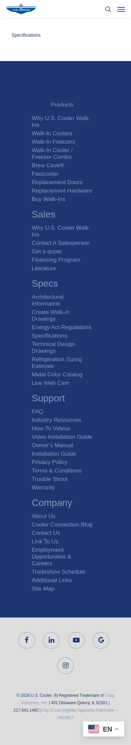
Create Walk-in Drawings (51, 315)
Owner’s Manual (52, 445)
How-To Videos (51, 428)
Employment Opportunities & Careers (51, 557)
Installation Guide (54, 454)
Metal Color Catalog (57, 374)
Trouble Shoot (50, 479)
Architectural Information (47, 300)
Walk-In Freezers (53, 142)
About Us (43, 516)
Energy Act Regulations (61, 327)
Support (48, 399)
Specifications (26, 35)
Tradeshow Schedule (58, 572)
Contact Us (46, 533)
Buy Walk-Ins (49, 199)
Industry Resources (56, 420)
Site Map (43, 588)
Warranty (43, 487)
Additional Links (52, 580)
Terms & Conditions (56, 470)
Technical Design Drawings (53, 347)
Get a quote (47, 251)
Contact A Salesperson (61, 243)
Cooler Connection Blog (62, 524)
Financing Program (56, 260)
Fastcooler (45, 174)
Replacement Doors (57, 182)
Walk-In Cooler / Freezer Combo (52, 153)
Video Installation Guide (62, 437)
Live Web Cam (50, 383)
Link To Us (45, 541)
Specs (45, 284)
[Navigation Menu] (121, 9)
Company (52, 503)
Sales (43, 215)
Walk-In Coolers (52, 133)
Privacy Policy (50, 462)
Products (62, 105)
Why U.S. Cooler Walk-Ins (61, 121)
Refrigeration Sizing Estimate (57, 362)
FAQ (37, 411)
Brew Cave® (48, 165)
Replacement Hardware (62, 191)
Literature (44, 268)
